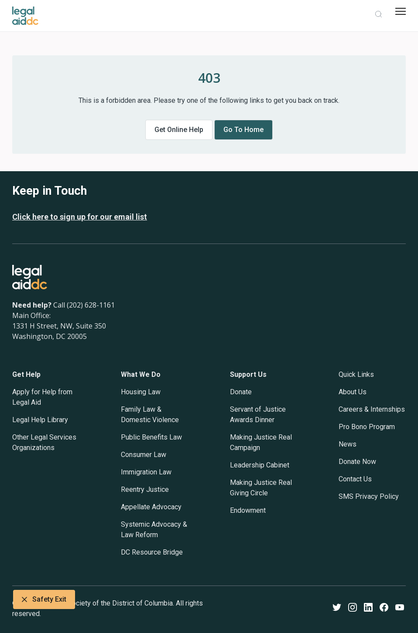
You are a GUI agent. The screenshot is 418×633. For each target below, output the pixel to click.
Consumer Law (143, 454)
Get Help (26, 374)
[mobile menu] (400, 11)
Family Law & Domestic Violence (150, 414)
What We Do (141, 374)
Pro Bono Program (367, 427)
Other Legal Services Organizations (44, 442)
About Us (353, 392)
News (347, 444)
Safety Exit (44, 599)
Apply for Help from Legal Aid (42, 397)
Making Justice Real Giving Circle (261, 487)
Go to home (243, 129)
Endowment (248, 510)
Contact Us (355, 479)
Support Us (248, 374)
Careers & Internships (372, 409)
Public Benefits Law (151, 437)
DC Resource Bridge (152, 552)
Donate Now (357, 461)
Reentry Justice (145, 489)
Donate (241, 392)
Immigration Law (146, 472)
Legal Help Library (40, 420)
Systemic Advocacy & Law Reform (154, 529)
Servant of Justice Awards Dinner (258, 414)
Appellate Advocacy (151, 507)
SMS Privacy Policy (369, 496)
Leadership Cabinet (259, 465)
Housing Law (141, 392)
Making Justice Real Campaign (261, 442)
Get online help (178, 129)
